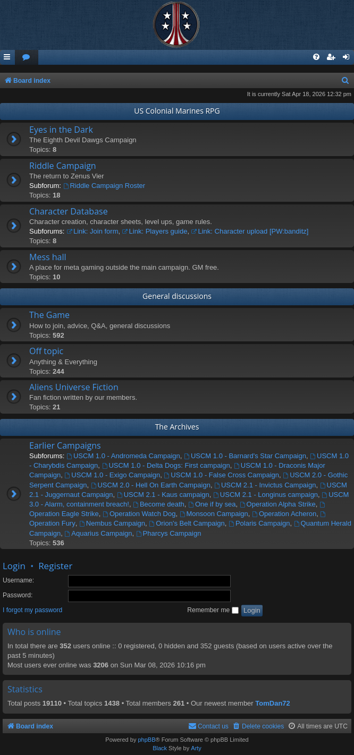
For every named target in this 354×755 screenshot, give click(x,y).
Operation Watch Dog (139, 514)
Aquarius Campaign (98, 533)
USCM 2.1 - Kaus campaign (163, 495)
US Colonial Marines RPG (177, 111)
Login (14, 566)
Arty (196, 748)
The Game (49, 315)
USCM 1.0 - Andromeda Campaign (123, 456)
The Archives (177, 427)
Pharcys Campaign (168, 533)
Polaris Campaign (259, 523)
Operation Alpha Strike (278, 504)
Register (55, 566)
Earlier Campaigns (65, 445)
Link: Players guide (155, 231)
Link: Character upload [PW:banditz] (250, 231)
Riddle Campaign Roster (104, 186)
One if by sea (211, 504)
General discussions (177, 296)
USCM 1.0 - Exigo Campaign (113, 475)
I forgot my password (32, 610)
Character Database (68, 211)
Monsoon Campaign (214, 514)
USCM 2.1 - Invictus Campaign (265, 485)
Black (160, 748)
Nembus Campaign (112, 523)
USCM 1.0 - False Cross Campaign (221, 475)
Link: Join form (92, 231)
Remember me (212, 610)
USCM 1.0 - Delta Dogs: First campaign (166, 465)
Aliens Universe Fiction (74, 387)
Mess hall (47, 257)
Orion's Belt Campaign (187, 523)
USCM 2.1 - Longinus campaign (265, 495)
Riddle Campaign (62, 165)
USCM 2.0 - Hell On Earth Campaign (150, 485)
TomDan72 (272, 703)
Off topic (46, 351)
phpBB (146, 739)
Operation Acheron (284, 514)
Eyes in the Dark (61, 129)
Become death (158, 504)
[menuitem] (26, 57)
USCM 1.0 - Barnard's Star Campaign (245, 456)
